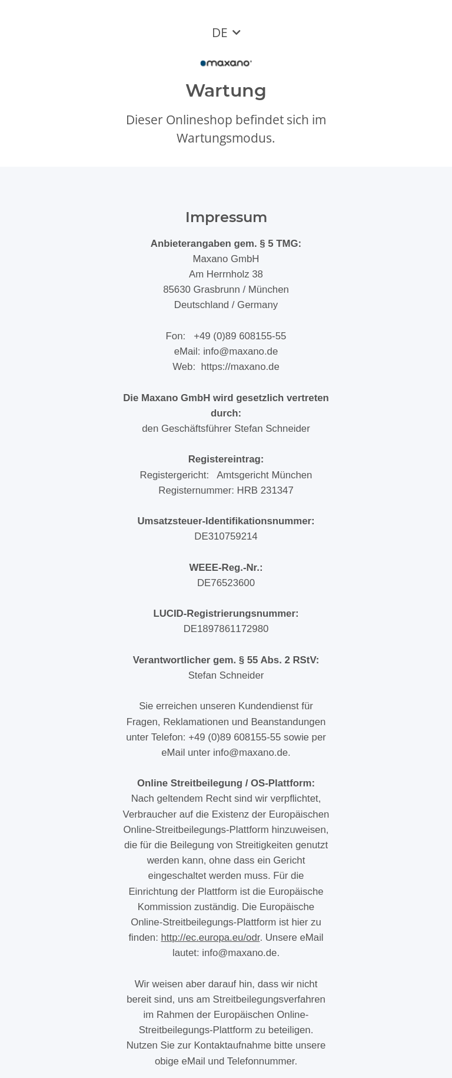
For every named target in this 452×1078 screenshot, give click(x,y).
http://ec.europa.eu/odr (210, 937)
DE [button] (220, 32)
